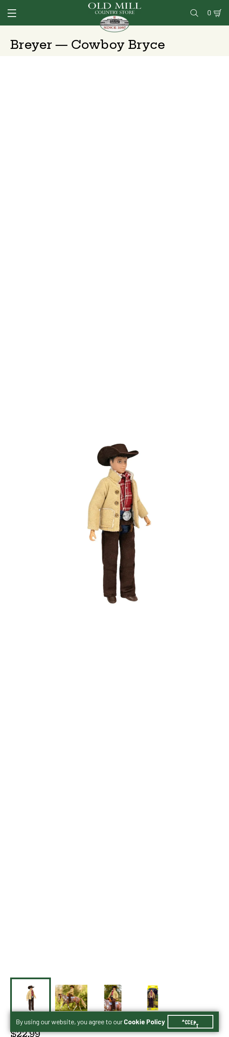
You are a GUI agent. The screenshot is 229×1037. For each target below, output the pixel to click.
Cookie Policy (144, 1022)
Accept (190, 1021)
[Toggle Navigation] (12, 13)
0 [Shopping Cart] (209, 13)
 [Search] (194, 13)
